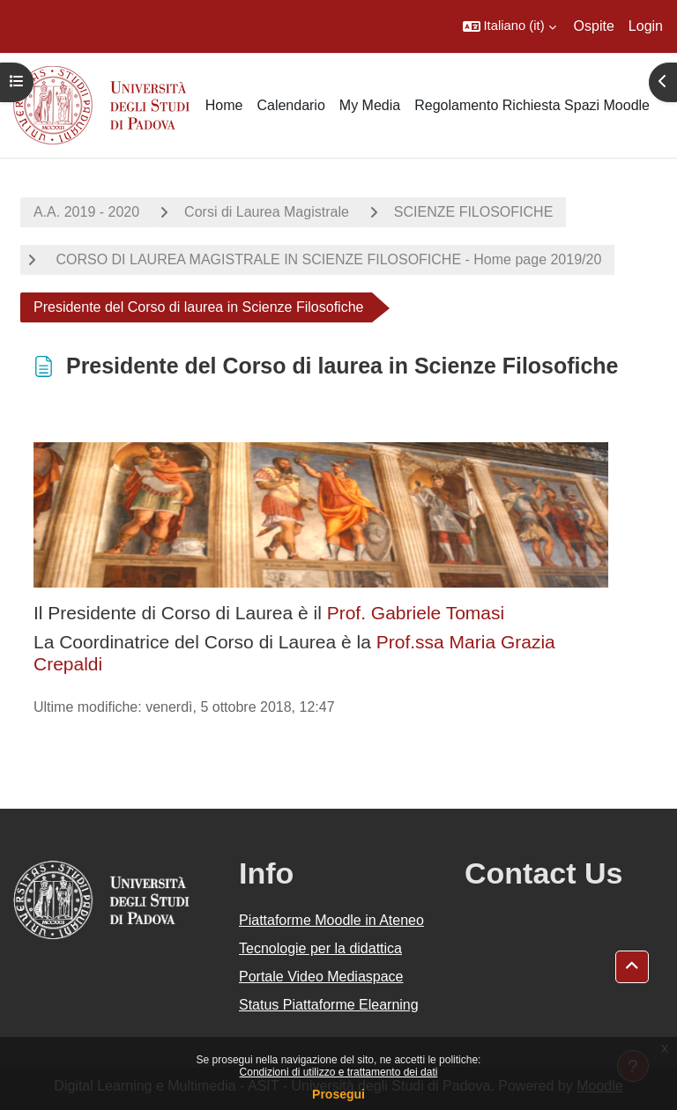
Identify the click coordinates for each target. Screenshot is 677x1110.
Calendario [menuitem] (290, 105)
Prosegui (338, 1094)
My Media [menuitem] (369, 105)
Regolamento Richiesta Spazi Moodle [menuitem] (532, 105)
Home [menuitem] (224, 105)
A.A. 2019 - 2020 (86, 211)
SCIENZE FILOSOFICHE (473, 211)
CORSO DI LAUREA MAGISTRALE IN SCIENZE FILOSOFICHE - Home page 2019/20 (326, 259)
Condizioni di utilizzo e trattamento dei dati (339, 1072)
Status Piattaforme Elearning (329, 1004)
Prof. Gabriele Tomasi (413, 613)
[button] (509, 26)
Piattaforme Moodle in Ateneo (331, 920)
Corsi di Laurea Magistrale (266, 211)
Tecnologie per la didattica (320, 948)
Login (646, 25)
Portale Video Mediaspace (321, 976)
